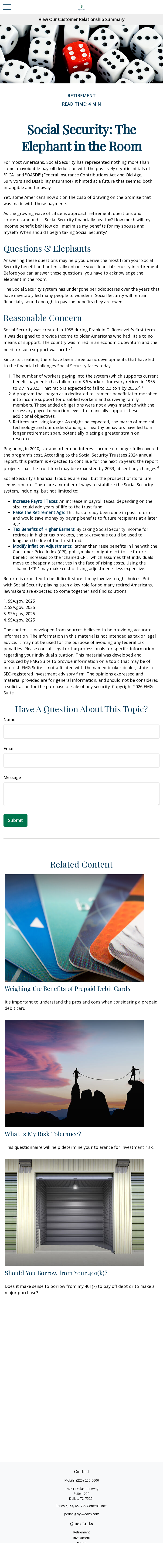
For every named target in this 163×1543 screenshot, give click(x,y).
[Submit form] (15, 820)
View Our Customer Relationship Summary (81, 19)
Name (9, 719)
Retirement (81, 1532)
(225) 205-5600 (87, 1480)
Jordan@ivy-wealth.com (81, 1514)
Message (12, 777)
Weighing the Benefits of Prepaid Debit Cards (67, 988)
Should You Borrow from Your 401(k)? (56, 1272)
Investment (81, 1538)
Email (8, 748)
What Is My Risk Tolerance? (43, 1133)
